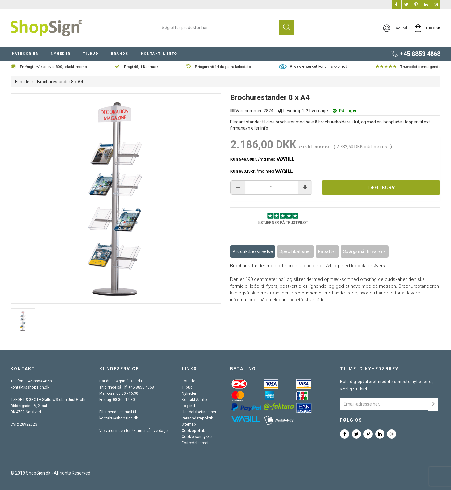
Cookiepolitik (193, 430)
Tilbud (188, 387)
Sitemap (189, 424)
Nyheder (190, 393)
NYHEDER (61, 54)
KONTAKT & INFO (159, 54)
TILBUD (91, 54)
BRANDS (120, 54)
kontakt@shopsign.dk (29, 387)
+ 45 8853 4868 (38, 381)
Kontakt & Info (194, 400)
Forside (22, 81)
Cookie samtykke (197, 437)
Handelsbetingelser (199, 412)
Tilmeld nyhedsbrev (369, 368)
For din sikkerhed (318, 66)
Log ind (189, 406)
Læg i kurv (381, 188)
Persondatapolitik (197, 418)
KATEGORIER (25, 54)
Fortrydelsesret (195, 443)
